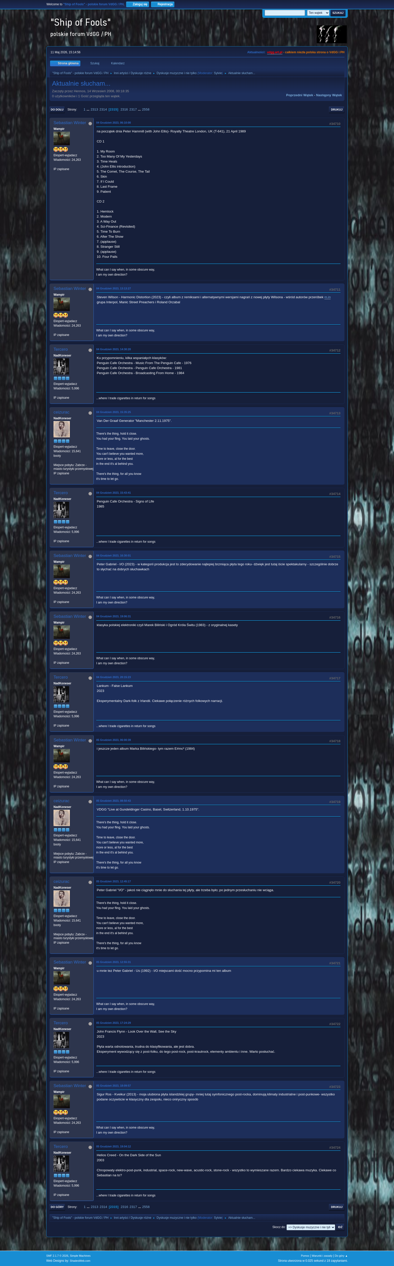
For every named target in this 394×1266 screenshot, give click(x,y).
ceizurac (61, 412)
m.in (327, 297)
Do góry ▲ (341, 1255)
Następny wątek (329, 95)
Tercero (61, 349)
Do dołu (57, 109)
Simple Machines (80, 1255)
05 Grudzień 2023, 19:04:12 (113, 1146)
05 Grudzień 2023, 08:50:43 (113, 800)
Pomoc (305, 1255)
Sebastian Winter (70, 122)
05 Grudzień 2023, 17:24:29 (113, 1022)
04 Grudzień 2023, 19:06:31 (113, 616)
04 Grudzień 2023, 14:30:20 (113, 349)
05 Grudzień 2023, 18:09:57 (113, 1085)
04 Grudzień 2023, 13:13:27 (113, 288)
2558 (146, 109)
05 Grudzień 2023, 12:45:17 (113, 881)
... (88, 109)
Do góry (57, 1206)
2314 (103, 109)
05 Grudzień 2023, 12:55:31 (113, 962)
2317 (133, 109)
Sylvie (218, 73)
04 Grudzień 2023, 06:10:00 (113, 122)
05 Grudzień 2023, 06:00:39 (113, 739)
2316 (124, 109)
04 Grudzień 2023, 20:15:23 (113, 677)
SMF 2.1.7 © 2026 (57, 1255)
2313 (94, 109)
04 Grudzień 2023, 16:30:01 (113, 555)
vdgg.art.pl (274, 52)
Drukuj (336, 109)
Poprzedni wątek (299, 95)
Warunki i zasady (322, 1255)
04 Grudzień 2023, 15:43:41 (113, 492)
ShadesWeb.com (80, 1260)
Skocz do (278, 1227)
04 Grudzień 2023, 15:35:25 (113, 412)
